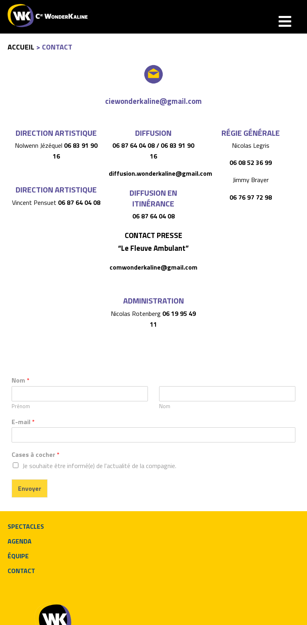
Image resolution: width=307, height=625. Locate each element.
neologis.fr (25, 613)
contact (21, 570)
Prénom (21, 406)
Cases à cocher (36, 454)
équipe (18, 556)
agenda (20, 541)
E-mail (23, 422)
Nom (21, 380)
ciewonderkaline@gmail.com (153, 101)
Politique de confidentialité (118, 613)
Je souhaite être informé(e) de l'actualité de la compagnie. (99, 465)
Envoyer (29, 488)
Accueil (21, 47)
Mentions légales (62, 613)
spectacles (26, 526)
